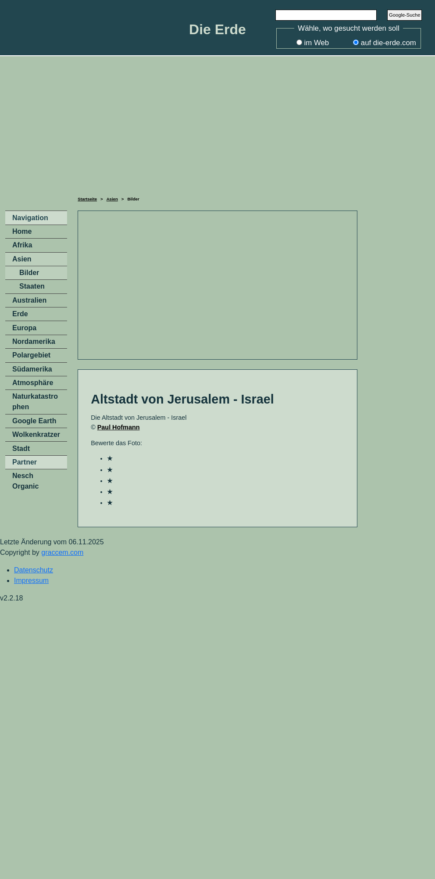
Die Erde (217, 29)
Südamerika (32, 369)
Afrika (22, 245)
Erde (20, 314)
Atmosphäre (32, 382)
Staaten (32, 286)
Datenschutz (33, 570)
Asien (112, 199)
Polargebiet (31, 355)
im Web (316, 43)
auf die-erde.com (388, 43)
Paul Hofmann (118, 427)
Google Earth (34, 421)
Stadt (21, 448)
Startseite (87, 199)
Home (22, 231)
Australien (29, 300)
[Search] (326, 15)
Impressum (31, 580)
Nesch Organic (25, 481)
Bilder (29, 272)
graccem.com (62, 552)
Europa (24, 328)
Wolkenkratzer (36, 434)
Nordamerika (33, 341)
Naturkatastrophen (35, 402)
